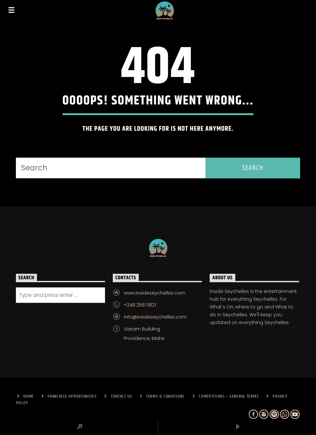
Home (28, 396)
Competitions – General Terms (229, 396)
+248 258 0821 (140, 305)
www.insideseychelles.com (154, 293)
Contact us (121, 396)
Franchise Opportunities (72, 396)
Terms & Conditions (165, 396)
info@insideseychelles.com (155, 317)
